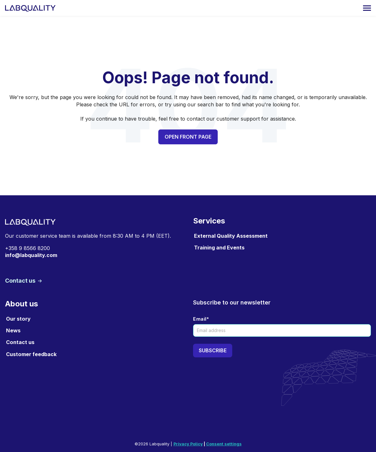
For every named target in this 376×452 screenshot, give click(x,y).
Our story (18, 319)
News (13, 330)
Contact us (21, 280)
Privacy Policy (188, 444)
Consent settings (224, 444)
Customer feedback (31, 354)
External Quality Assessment (231, 236)
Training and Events (219, 247)
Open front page (188, 137)
